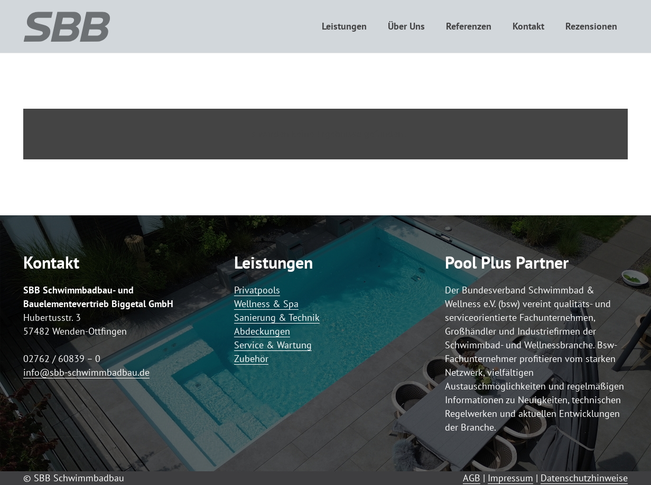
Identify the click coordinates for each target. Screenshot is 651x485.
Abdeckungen (262, 331)
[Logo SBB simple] (66, 26)
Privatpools (257, 290)
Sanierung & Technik (277, 317)
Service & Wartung (273, 345)
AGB (471, 478)
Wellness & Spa (266, 304)
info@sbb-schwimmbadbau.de (86, 372)
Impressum (510, 478)
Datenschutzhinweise (584, 478)
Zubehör (251, 359)
